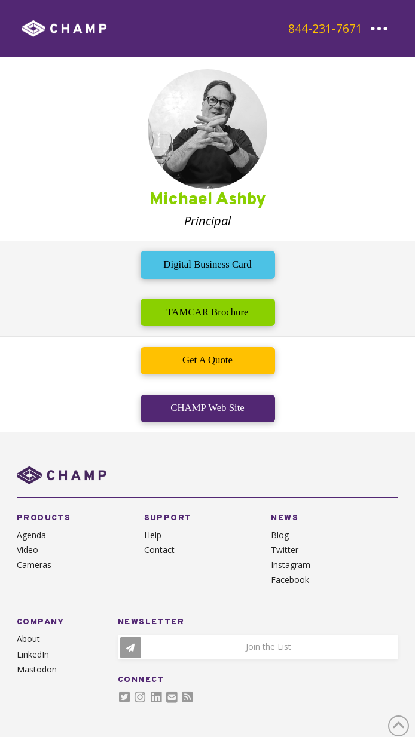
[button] (379, 28)
